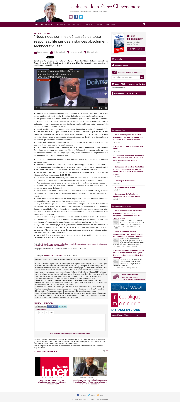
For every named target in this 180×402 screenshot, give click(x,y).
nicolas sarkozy (47, 246)
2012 (43, 244)
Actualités (57, 24)
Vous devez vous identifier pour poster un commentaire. (70, 333)
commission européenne (78, 244)
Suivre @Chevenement (118, 87)
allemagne (50, 244)
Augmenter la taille (74, 52)
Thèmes (98, 24)
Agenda (118, 59)
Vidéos (88, 24)
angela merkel (59, 244)
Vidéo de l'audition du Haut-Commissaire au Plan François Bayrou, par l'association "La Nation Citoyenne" (128, 234)
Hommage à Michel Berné (125, 181)
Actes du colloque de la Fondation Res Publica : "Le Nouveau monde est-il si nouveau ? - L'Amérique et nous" (128, 137)
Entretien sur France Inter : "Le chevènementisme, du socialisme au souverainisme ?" (52, 382)
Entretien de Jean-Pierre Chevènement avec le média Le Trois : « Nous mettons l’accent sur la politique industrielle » (90, 382)
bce (66, 244)
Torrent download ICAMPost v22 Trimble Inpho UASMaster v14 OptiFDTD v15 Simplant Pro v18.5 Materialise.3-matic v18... (128, 263)
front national (102, 244)
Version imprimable (57, 52)
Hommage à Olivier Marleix (125, 187)
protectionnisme (59, 246)
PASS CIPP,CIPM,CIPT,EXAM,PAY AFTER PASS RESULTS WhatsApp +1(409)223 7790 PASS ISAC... (132, 222)
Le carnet (44, 24)
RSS (101, 395)
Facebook (83, 395)
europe (94, 244)
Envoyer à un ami (41, 52)
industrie (37, 246)
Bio (36, 24)
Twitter (93, 395)
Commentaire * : (41, 309)
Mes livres (109, 24)
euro (89, 244)
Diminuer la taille (91, 52)
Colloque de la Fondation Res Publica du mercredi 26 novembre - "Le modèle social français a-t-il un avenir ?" (128, 157)
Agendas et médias (74, 24)
